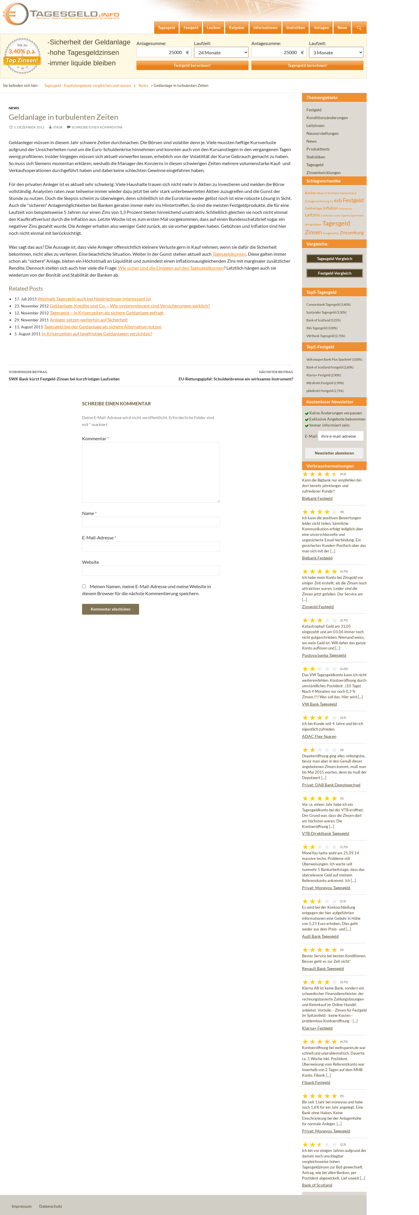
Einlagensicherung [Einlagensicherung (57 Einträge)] (317, 201)
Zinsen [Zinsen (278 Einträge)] (313, 232)
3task (58, 127)
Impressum (22, 1206)
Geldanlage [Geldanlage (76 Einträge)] (313, 208)
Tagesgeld (315, 164)
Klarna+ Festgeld (317, 1028)
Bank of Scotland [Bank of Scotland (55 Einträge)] (328, 193)
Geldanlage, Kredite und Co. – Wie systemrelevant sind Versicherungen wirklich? (130, 305)
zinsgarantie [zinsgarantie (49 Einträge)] (331, 233)
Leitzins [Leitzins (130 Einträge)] (312, 214)
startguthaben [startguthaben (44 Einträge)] (313, 224)
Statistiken (315, 156)
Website (90, 562)
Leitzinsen (315, 125)
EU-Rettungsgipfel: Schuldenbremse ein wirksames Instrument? (222, 374)
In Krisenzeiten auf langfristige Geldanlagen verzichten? (97, 333)
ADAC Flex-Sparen (319, 736)
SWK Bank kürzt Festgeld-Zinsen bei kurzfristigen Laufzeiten (80, 374)
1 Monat (221, 52)
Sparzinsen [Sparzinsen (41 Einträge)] (357, 215)
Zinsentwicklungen (323, 172)
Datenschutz (50, 1206)
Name (89, 513)
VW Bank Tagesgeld (319, 704)
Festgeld (314, 109)
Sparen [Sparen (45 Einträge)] (345, 215)
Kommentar (95, 438)
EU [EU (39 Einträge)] (331, 201)
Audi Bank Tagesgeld (320, 936)
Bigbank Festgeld (317, 498)
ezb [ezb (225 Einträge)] (338, 200)
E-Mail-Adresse (99, 537)
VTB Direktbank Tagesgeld (325, 833)
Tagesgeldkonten (229, 254)
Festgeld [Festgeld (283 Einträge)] (353, 200)
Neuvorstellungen (322, 133)
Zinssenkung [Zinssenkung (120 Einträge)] (352, 232)
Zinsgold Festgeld (318, 606)
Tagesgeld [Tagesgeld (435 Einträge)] (336, 223)
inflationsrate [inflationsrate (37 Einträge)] (345, 208)
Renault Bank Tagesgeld (323, 968)
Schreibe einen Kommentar (97, 127)
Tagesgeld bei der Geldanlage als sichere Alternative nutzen (102, 326)
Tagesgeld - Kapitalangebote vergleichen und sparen (87, 85)
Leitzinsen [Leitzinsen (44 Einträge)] (327, 215)
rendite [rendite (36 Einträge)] (336, 215)
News (143, 85)
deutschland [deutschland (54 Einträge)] (348, 193)
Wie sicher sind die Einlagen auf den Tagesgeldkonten (171, 268)
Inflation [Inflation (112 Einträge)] (330, 207)
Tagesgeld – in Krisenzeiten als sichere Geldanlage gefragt (107, 312)
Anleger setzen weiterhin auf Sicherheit (89, 319)
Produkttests (318, 148)
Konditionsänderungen (327, 117)
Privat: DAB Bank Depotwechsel (331, 784)
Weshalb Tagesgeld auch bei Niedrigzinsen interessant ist (94, 298)
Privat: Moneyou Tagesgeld (326, 887)
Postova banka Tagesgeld (324, 655)
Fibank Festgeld (316, 1082)
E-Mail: (311, 436)
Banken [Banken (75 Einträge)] (311, 193)
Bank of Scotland (317, 1184)
